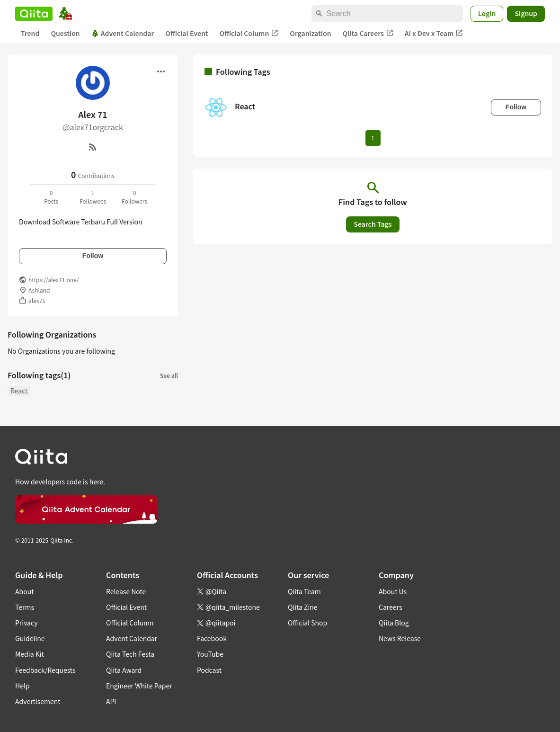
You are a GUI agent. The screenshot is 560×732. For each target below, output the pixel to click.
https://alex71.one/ (53, 280)
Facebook (212, 638)
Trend (30, 33)
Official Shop (307, 622)
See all (169, 375)
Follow (92, 255)
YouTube (210, 654)
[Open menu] (160, 71)
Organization (310, 33)
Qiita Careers (368, 33)
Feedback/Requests (45, 670)
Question (65, 33)
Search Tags (372, 224)
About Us (393, 591)
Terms (24, 607)
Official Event (186, 33)
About (24, 591)
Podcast (209, 670)
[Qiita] (34, 14)
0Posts (51, 196)
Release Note (126, 591)
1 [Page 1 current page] (372, 138)
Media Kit (29, 654)
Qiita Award (124, 670)
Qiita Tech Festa (130, 654)
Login (487, 13)
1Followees (93, 196)
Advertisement (38, 701)
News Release (400, 638)
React (18, 390)
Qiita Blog (394, 622)
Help (22, 685)
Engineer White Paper (139, 685)
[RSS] (92, 146)
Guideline (30, 638)
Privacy (26, 622)
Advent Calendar (122, 33)
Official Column (249, 33)
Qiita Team (304, 591)
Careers (390, 607)
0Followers (134, 196)
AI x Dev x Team (434, 33)
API (111, 701)
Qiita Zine (303, 607)
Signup (526, 13)
